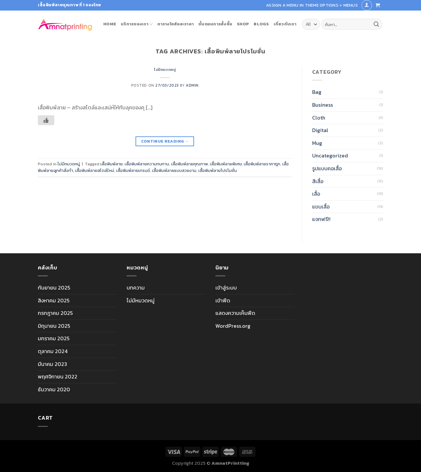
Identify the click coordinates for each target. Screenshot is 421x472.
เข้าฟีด (222, 300)
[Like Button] (46, 120)
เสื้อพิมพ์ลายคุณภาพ (189, 164)
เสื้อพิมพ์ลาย (111, 164)
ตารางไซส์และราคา (175, 24)
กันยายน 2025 (54, 288)
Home (109, 24)
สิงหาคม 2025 (53, 300)
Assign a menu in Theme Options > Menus (312, 5)
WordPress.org (232, 326)
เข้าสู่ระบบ (226, 288)
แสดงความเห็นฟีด (235, 313)
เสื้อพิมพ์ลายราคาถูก (262, 164)
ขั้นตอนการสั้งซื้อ (215, 24)
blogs (261, 24)
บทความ (136, 288)
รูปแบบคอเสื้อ (327, 168)
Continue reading (165, 141)
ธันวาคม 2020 (54, 389)
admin (192, 85)
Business (322, 105)
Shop (243, 24)
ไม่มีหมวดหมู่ (165, 69)
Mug (317, 143)
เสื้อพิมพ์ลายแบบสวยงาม (174, 170)
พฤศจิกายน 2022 (57, 376)
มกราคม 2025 (53, 338)
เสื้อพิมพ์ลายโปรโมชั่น (217, 170)
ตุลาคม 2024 (52, 351)
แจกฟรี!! (321, 219)
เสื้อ (316, 194)
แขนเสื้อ (321, 206)
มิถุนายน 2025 (54, 326)
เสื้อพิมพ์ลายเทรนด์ (133, 170)
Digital (320, 130)
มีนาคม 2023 (52, 364)
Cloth (318, 118)
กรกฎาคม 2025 (55, 313)
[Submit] (376, 24)
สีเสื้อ (317, 181)
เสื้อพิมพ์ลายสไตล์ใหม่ (94, 170)
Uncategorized (330, 155)
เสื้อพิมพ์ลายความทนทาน (147, 164)
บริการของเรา (137, 24)
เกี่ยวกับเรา (285, 24)
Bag (316, 92)
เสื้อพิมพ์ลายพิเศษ (226, 164)
